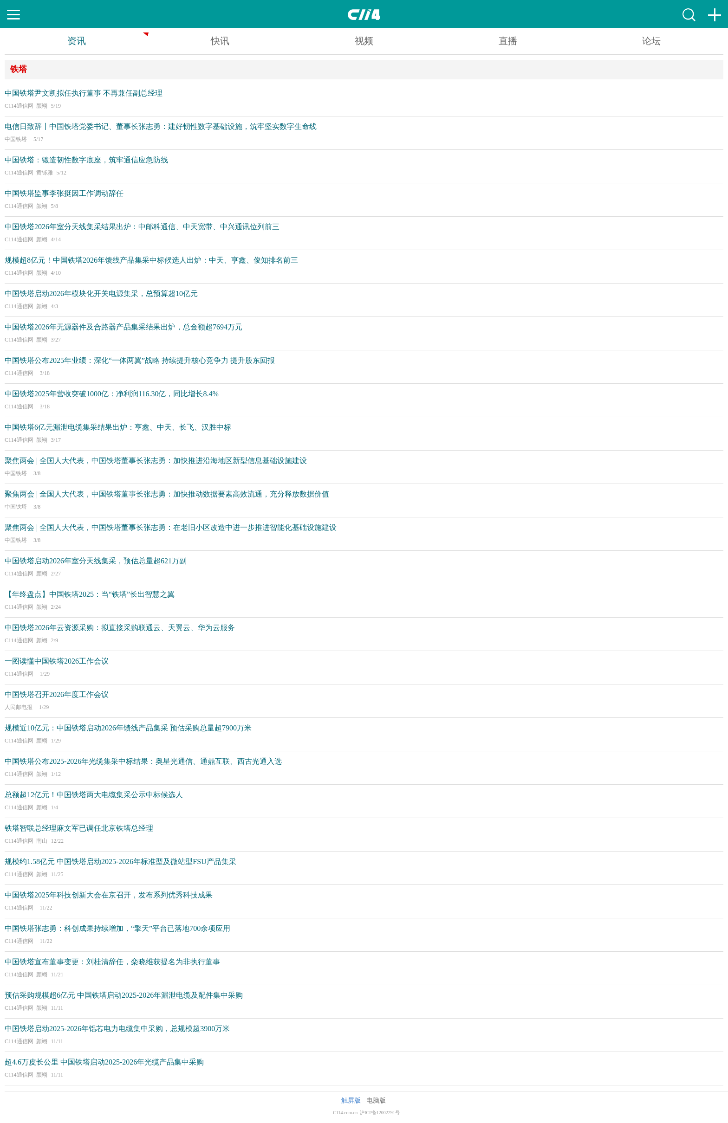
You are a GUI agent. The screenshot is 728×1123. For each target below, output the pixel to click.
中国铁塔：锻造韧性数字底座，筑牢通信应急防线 (86, 160)
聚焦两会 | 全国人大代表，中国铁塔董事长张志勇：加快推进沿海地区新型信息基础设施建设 (156, 461)
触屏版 (351, 1100)
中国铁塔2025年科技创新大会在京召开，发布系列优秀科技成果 (109, 895)
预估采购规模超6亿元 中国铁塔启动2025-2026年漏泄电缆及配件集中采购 (124, 995)
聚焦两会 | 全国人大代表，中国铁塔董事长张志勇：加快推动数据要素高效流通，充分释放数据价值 (167, 494)
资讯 (76, 41)
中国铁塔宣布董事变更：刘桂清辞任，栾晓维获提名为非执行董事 (112, 962)
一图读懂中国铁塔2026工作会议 (57, 661)
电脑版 (376, 1100)
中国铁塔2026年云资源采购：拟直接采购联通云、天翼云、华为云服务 (120, 628)
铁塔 (18, 69)
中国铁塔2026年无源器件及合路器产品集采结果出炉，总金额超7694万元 (123, 327)
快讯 (220, 41)
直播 (508, 41)
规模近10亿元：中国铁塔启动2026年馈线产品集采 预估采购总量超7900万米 (128, 728)
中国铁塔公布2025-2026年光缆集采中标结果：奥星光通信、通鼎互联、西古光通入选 (143, 761)
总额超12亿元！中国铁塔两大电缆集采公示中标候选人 (94, 795)
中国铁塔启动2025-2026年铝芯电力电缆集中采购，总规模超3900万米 (117, 1029)
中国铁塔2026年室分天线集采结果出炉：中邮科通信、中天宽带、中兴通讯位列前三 (142, 227)
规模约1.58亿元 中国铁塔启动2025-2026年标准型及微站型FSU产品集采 (120, 861)
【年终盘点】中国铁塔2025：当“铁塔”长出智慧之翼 (90, 594)
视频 (364, 41)
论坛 (651, 41)
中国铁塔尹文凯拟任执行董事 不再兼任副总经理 (83, 93)
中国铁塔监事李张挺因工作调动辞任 (64, 193)
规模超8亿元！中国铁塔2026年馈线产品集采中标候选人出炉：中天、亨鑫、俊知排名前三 (151, 260)
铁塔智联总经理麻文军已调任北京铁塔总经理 (79, 828)
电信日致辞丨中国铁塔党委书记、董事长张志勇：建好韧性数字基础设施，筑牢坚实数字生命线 (161, 126)
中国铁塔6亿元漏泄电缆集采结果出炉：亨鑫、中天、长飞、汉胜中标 (118, 427)
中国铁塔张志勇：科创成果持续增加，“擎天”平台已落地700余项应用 (117, 928)
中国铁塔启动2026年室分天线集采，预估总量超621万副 (96, 561)
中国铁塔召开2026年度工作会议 (57, 694)
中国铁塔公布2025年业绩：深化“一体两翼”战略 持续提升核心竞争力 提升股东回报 (140, 360)
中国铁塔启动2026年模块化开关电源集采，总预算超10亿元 (101, 293)
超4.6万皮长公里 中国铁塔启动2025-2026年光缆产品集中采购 (104, 1062)
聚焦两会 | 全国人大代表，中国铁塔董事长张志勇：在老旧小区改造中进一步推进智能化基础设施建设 (171, 527)
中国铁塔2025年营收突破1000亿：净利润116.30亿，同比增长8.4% (112, 394)
